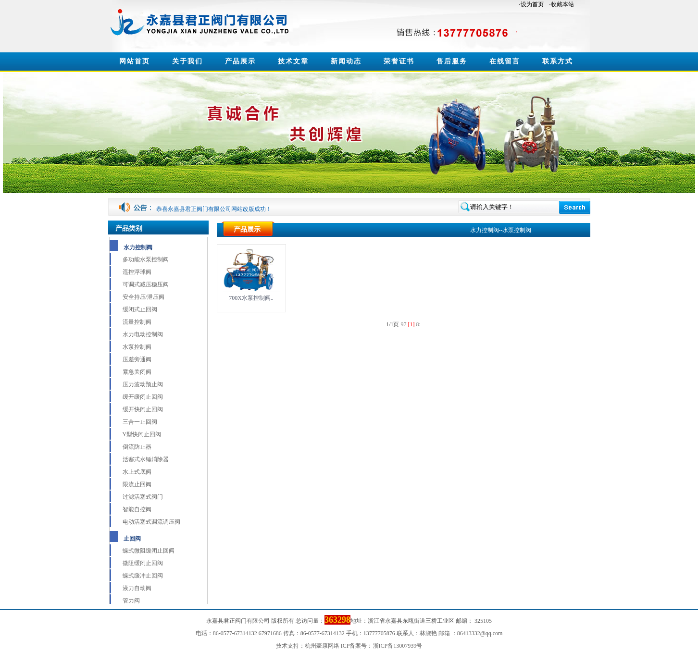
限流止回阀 (137, 484)
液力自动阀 (137, 588)
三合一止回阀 (140, 421)
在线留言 (504, 61)
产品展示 (240, 61)
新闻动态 (346, 61)
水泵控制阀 (137, 347)
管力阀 (131, 600)
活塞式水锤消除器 (146, 459)
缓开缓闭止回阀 (143, 397)
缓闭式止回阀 (140, 309)
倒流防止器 (137, 446)
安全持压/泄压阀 (143, 297)
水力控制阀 (138, 247)
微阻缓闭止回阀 (143, 563)
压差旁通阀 (137, 359)
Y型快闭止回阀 (142, 434)
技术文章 (293, 61)
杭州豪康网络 (322, 645)
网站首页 (134, 61)
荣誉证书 (399, 61)
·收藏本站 (561, 4)
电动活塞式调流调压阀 (151, 521)
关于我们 (187, 61)
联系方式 (557, 61)
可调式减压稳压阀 (146, 284)
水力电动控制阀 (143, 334)
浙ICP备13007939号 (398, 645)
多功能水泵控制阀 (146, 259)
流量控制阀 (137, 322)
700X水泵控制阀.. (251, 298)
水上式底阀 (137, 471)
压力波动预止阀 (143, 384)
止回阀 (132, 538)
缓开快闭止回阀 (143, 409)
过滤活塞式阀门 (143, 496)
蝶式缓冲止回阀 (143, 575)
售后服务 (451, 61)
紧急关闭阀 (137, 372)
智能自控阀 (137, 509)
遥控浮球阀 (137, 272)
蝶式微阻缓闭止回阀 (148, 550)
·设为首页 (531, 4)
